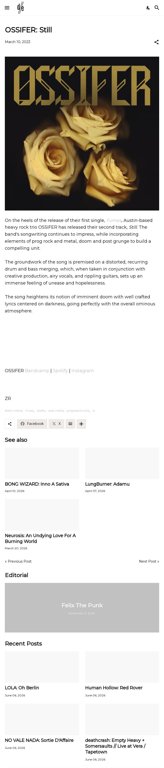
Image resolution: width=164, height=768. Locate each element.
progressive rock (78, 410)
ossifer (41, 410)
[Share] (156, 42)
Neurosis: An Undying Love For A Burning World (40, 538)
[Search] (157, 8)
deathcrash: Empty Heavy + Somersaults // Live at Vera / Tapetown (115, 746)
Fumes (113, 220)
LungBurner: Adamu (107, 484)
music (29, 410)
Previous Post (20, 561)
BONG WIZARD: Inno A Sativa (37, 484)
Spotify (60, 370)
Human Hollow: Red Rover (113, 688)
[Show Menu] (6, 8)
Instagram (83, 370)
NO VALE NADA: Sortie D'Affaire (39, 740)
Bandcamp (37, 370)
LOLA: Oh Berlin (22, 688)
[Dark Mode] (148, 8)
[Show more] (81, 424)
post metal (56, 410)
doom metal (13, 410)
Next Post (147, 561)
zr (93, 410)
